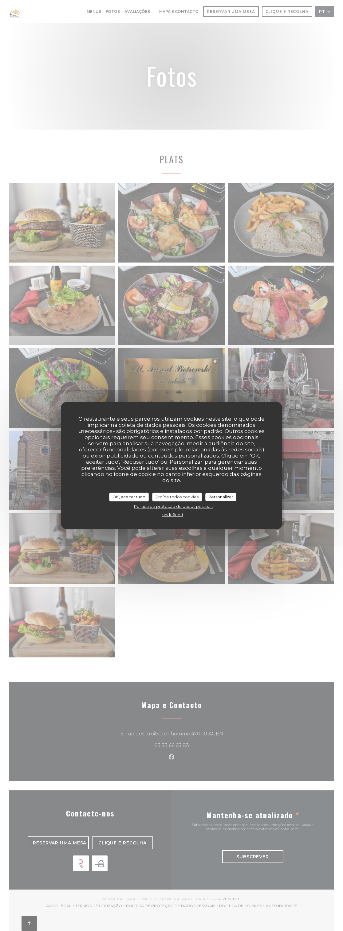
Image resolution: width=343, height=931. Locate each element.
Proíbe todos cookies (177, 496)
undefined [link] (172, 514)
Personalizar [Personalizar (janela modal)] (220, 496)
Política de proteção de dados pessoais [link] (173, 506)
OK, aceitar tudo (128, 496)
